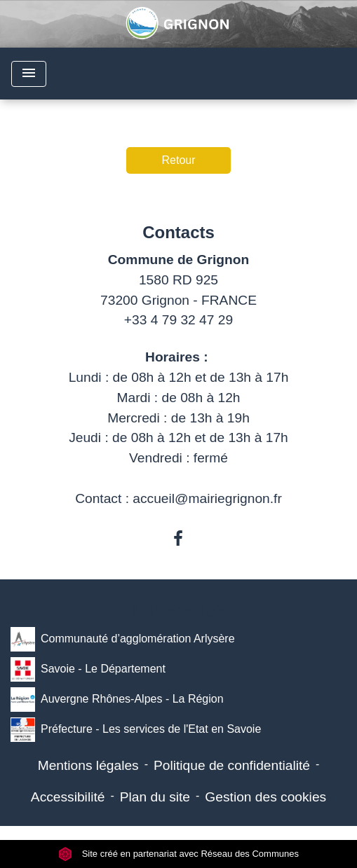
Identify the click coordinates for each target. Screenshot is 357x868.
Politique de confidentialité (232, 765)
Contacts (178, 232)
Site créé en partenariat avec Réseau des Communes (178, 853)
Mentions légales (88, 765)
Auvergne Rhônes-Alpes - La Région (117, 699)
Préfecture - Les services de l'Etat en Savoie (136, 729)
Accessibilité (68, 797)
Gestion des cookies (265, 797)
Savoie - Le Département (88, 669)
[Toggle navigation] (28, 74)
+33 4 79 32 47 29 (178, 319)
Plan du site (155, 797)
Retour (178, 160)
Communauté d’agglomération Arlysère (123, 639)
